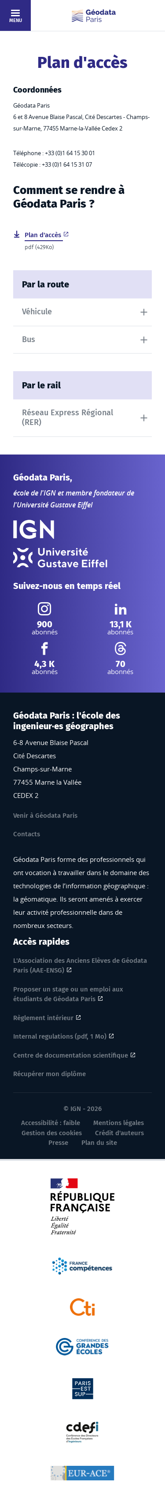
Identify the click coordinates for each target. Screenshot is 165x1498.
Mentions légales (118, 1123)
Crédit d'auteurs (119, 1133)
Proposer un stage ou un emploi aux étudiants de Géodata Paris (68, 994)
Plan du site (99, 1143)
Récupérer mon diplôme (49, 1074)
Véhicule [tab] (37, 312)
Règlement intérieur (43, 1018)
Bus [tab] (28, 339)
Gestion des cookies (52, 1133)
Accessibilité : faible (50, 1123)
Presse (58, 1143)
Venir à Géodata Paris (45, 816)
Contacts (26, 834)
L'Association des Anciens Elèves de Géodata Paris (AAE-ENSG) (80, 966)
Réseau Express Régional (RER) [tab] (67, 417)
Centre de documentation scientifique (70, 1055)
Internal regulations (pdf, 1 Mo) (59, 1036)
